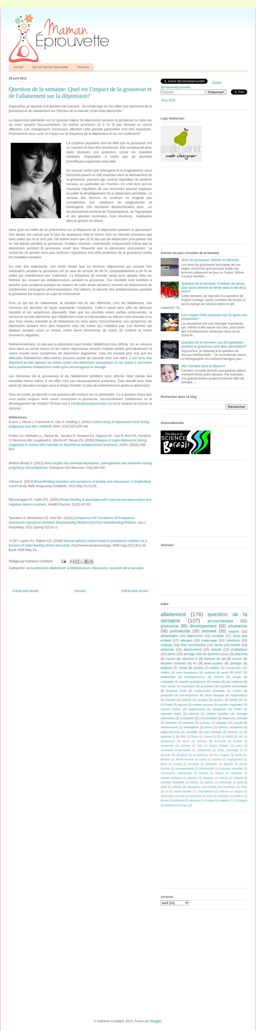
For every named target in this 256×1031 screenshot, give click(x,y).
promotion (207, 686)
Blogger (155, 1021)
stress (218, 645)
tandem (238, 796)
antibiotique (168, 676)
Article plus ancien (135, 591)
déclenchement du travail (191, 759)
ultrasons (194, 800)
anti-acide (220, 741)
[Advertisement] (198, 207)
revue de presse (191, 668)
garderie (228, 764)
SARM (229, 736)
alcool (186, 741)
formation (193, 764)
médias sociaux (203, 704)
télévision (179, 800)
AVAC (238, 672)
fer (245, 699)
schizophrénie (205, 791)
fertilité (235, 645)
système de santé (216, 672)
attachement (192, 649)
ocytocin (209, 782)
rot (166, 791)
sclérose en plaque (231, 791)
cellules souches (217, 713)
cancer (237, 659)
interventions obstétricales (176, 773)
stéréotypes (167, 796)
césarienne (237, 626)
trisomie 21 (235, 732)
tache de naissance (218, 796)
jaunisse (188, 722)
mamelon (192, 778)
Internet (186, 699)
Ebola (194, 736)
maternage (209, 640)
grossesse (169, 626)
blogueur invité (176, 690)
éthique (183, 805)
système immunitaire (233, 686)
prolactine (167, 695)
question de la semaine (127, 568)
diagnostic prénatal (235, 718)
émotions (242, 800)
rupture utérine (171, 709)
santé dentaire (214, 695)
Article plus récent (25, 591)
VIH (240, 736)
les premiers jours (216, 654)
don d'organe (222, 755)
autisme (166, 668)
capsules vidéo (171, 713)
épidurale (167, 649)
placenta (241, 654)
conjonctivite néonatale (209, 690)
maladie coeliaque (171, 778)
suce (181, 796)
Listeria (208, 736)
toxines (165, 800)
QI (218, 736)
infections (233, 640)
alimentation (169, 636)
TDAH (238, 709)
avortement (167, 745)
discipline (182, 755)
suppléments (196, 709)
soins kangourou (187, 672)
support (233, 631)
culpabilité (167, 681)
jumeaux (205, 722)
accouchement (37, 568)
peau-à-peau (213, 663)
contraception (208, 718)
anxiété (237, 741)
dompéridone (200, 755)
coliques (167, 645)
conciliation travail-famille (175, 750)
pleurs (208, 727)
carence (193, 713)
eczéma (216, 759)
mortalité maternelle (172, 782)
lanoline (203, 773)
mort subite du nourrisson (178, 686)
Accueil (18, 67)
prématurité (180, 631)
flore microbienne (193, 645)
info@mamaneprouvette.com (92, 403)
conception (187, 718)
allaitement (57, 568)
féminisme (211, 764)
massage (208, 778)
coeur (239, 745)
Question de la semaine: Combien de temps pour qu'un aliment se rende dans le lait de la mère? (213, 287)
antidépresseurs (78, 568)
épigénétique (238, 695)
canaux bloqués (218, 745)
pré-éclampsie (189, 695)
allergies (186, 640)
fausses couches (173, 663)
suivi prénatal (213, 732)
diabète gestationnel (192, 681)
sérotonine (195, 796)
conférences (204, 750)
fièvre (164, 764)
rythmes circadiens (230, 727)
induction (171, 722)
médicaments (169, 727)
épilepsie (170, 805)
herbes (216, 681)
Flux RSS (168, 100)
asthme (219, 676)
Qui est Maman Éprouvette (50, 67)
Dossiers (83, 67)
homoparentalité (184, 768)
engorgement (235, 759)
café (199, 745)
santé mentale (182, 791)
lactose (182, 704)
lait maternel (234, 681)
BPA (183, 736)
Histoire (170, 699)
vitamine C (226, 800)
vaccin (170, 659)
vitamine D (190, 659)
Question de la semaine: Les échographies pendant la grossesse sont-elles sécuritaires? (213, 344)
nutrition (194, 782)
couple (236, 676)
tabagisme (219, 709)
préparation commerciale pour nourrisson (211, 787)
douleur (218, 699)
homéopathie (206, 768)
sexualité (192, 732)
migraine (238, 778)
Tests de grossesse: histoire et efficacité (210, 260)
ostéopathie (191, 727)
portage (235, 663)
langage (221, 722)
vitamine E (168, 736)
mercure (223, 778)
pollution (177, 787)
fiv (195, 663)
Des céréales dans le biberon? (203, 366)
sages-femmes (170, 732)
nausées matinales (230, 704)
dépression (100, 568)
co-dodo (218, 636)
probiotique (239, 649)
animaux (202, 741)
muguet (237, 722)
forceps (177, 764)
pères (171, 654)
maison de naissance (228, 773)
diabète (215, 667)
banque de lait (215, 659)
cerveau (202, 699)
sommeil (209, 631)
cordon (237, 690)
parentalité (225, 782)
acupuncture (168, 741)
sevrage (189, 654)
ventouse (209, 800)
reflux (244, 787)
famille (233, 699)
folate (168, 704)
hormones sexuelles (231, 768)
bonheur (185, 745)
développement (203, 626)
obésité (216, 649)
